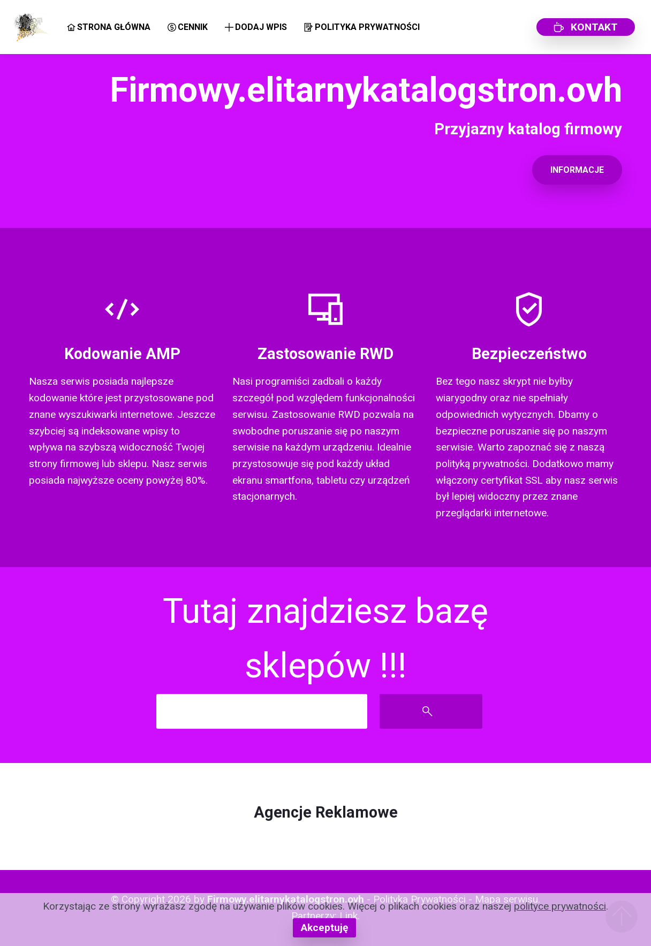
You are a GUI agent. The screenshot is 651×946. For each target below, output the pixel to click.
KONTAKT (586, 27)
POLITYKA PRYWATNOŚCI (361, 27)
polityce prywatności (560, 906)
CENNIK (188, 27)
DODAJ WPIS (256, 27)
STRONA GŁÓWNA (108, 27)
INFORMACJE (577, 170)
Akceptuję (324, 927)
